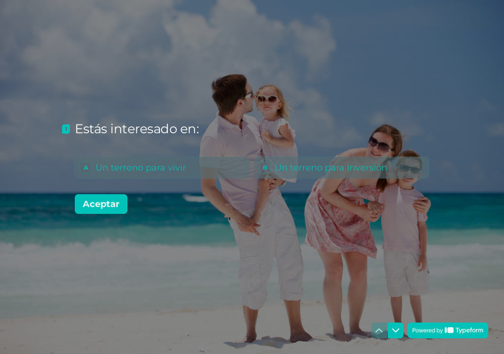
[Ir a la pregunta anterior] (379, 330)
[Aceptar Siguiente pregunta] (101, 204)
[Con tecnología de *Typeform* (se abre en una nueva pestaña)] (448, 330)
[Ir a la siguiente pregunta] (396, 330)
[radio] (162, 167)
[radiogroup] (252, 167)
